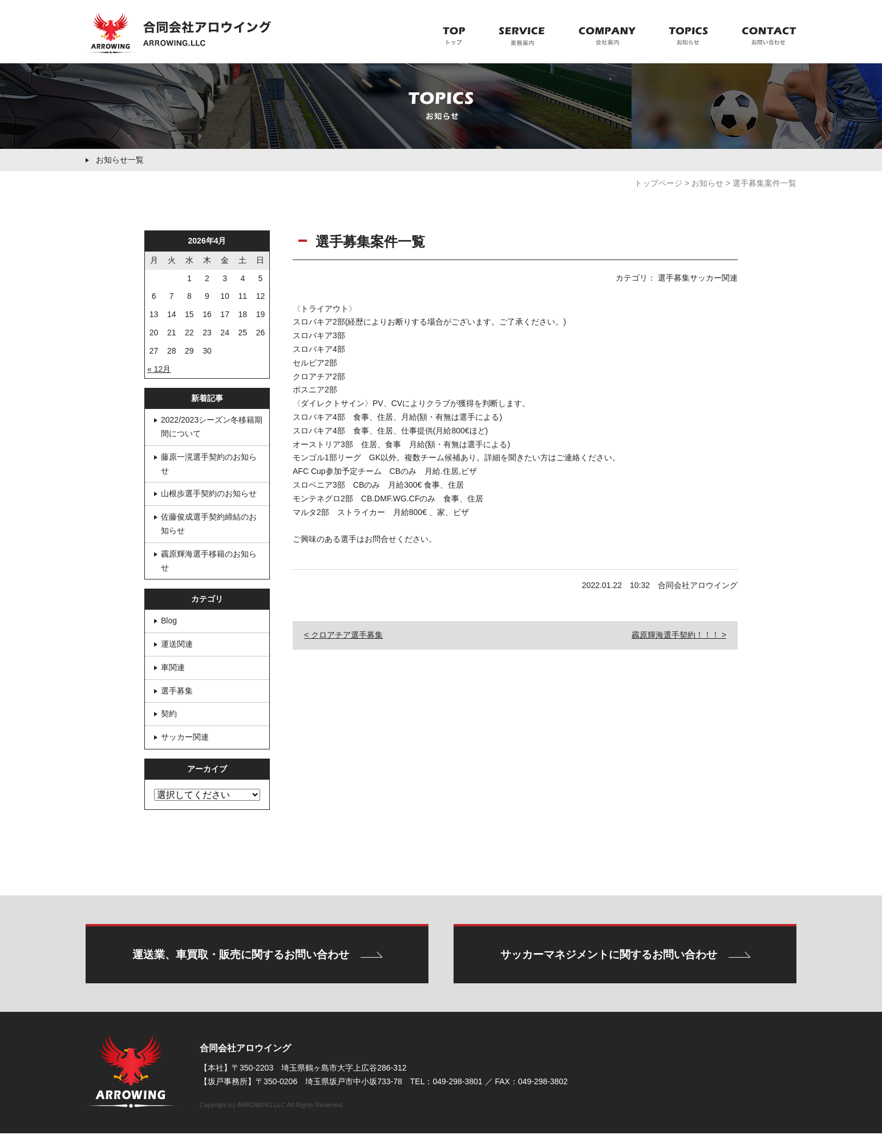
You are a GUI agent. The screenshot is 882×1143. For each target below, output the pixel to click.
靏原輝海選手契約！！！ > (679, 634)
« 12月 (159, 369)
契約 (169, 713)
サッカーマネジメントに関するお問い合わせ (608, 959)
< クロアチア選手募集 (343, 634)
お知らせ (707, 183)
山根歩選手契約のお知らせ (209, 493)
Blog (169, 620)
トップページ (658, 183)
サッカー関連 (185, 736)
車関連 (173, 667)
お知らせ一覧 (120, 159)
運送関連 (177, 643)
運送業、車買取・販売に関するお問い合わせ (240, 959)
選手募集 (177, 690)
